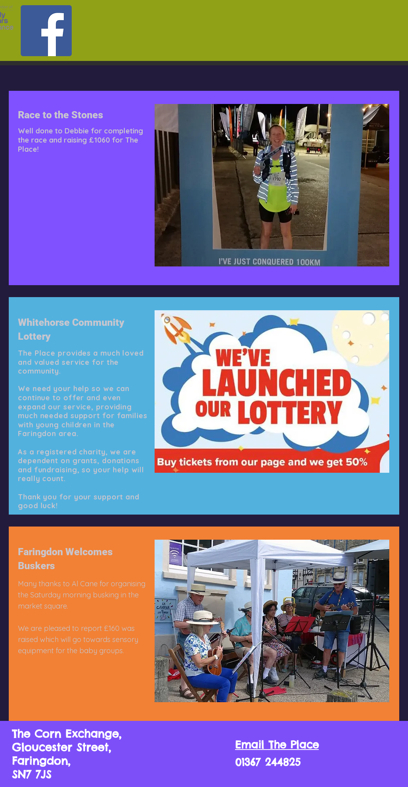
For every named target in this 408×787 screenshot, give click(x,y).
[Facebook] (46, 30)
